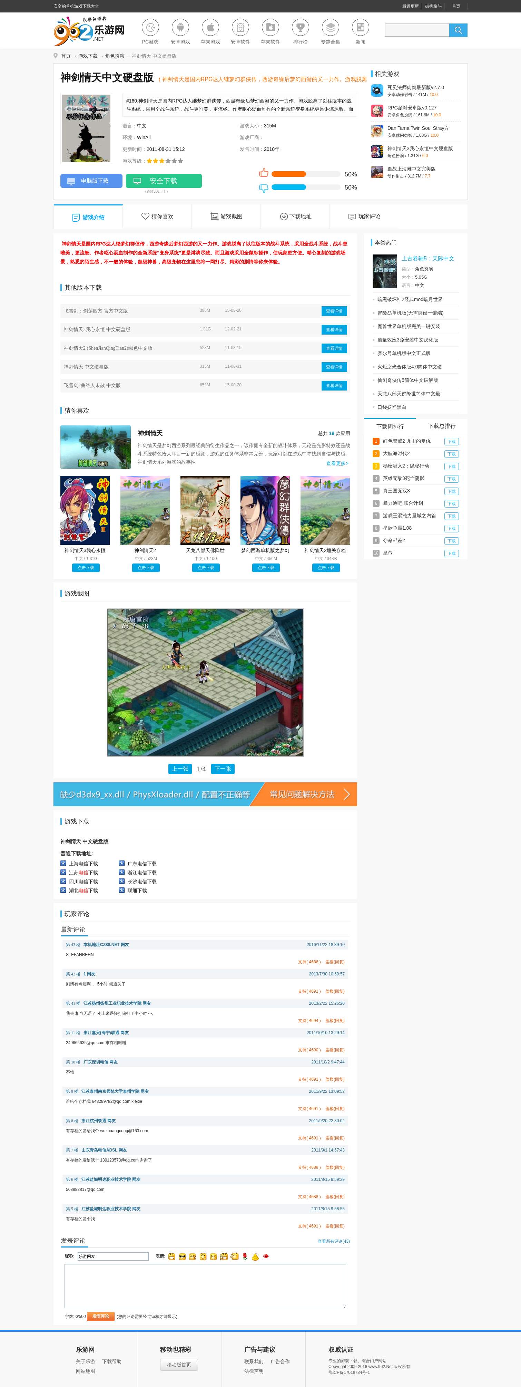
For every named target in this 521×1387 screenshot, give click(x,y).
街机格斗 (433, 6)
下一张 (223, 769)
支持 (309, 962)
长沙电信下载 (142, 881)
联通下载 (137, 890)
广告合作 (280, 1361)
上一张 (180, 769)
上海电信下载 (83, 863)
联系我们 (254, 1361)
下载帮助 (111, 1361)
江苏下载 (83, 872)
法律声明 (254, 1371)
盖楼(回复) (335, 962)
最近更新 (410, 6)
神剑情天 (150, 433)
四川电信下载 (83, 881)
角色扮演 (115, 56)
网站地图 (85, 1371)
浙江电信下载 (142, 872)
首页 (456, 6)
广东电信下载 (142, 863)
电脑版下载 (87, 182)
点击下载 (86, 567)
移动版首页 (179, 1364)
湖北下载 (83, 890)
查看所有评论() (334, 1241)
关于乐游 (85, 1361)
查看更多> (337, 463)
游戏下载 (88, 56)
